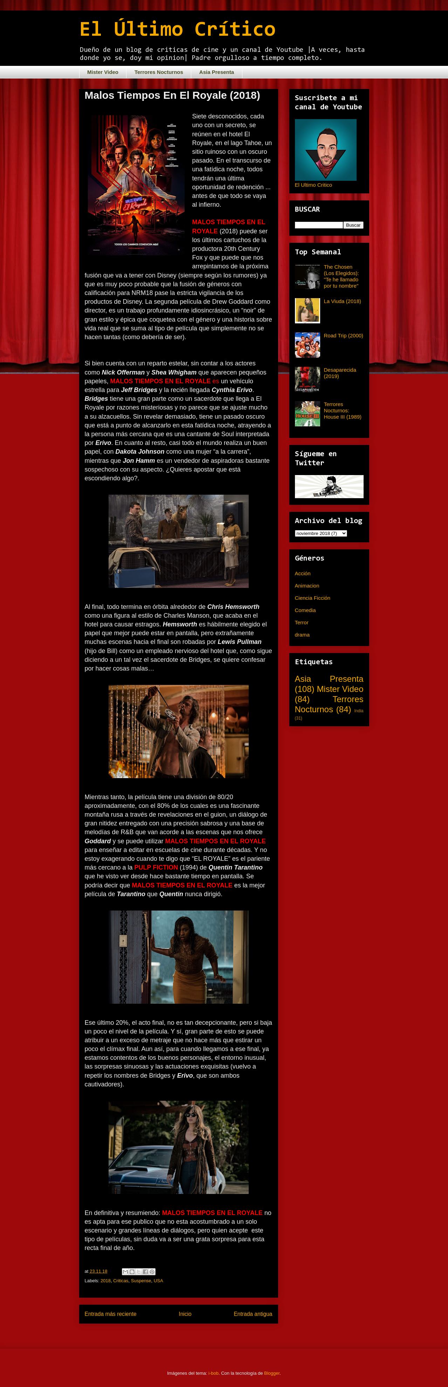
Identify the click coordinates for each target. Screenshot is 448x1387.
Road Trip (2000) (344, 335)
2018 (106, 1280)
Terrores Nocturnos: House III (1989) (343, 410)
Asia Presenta (216, 72)
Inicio (185, 1314)
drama (302, 635)
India (358, 710)
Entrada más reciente (111, 1314)
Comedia (305, 610)
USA (158, 1280)
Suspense (141, 1280)
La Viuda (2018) (342, 301)
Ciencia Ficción (313, 598)
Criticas (120, 1280)
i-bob (213, 1373)
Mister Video (102, 72)
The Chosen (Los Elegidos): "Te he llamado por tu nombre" (341, 276)
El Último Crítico (177, 30)
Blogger (272, 1373)
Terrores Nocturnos (159, 72)
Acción (303, 573)
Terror (302, 622)
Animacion (307, 586)
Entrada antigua (253, 1314)
